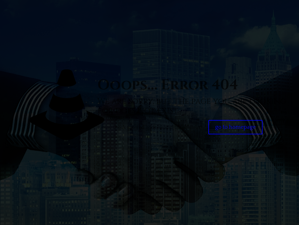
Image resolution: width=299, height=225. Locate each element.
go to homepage (235, 127)
